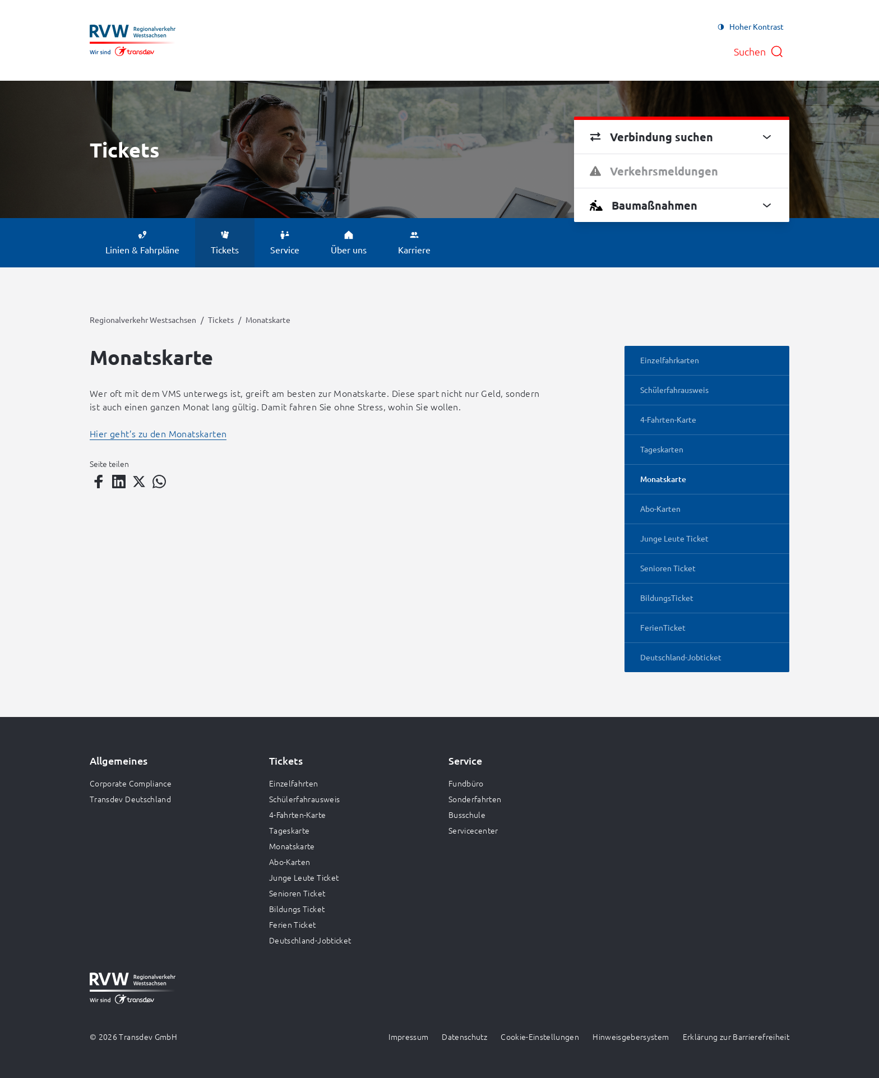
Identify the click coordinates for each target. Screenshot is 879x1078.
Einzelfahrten (293, 783)
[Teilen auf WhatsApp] (159, 482)
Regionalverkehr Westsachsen (143, 319)
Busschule (466, 814)
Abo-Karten (290, 861)
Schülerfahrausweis (304, 798)
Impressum (408, 1036)
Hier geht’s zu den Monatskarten (158, 433)
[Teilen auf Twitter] (139, 482)
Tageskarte (289, 830)
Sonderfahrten (475, 798)
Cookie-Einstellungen (540, 1036)
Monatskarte (292, 846)
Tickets (221, 319)
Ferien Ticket (292, 924)
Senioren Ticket (297, 893)
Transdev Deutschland (130, 798)
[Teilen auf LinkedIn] (119, 482)
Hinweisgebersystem (631, 1036)
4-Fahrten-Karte (297, 814)
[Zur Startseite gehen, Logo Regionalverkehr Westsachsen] (132, 40)
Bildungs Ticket (297, 908)
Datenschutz (464, 1036)
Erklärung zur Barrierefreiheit (736, 1036)
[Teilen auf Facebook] (99, 482)
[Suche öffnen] (758, 51)
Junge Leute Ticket (304, 877)
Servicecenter (473, 830)
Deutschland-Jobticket (310, 940)
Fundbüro (466, 783)
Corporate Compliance (131, 783)
